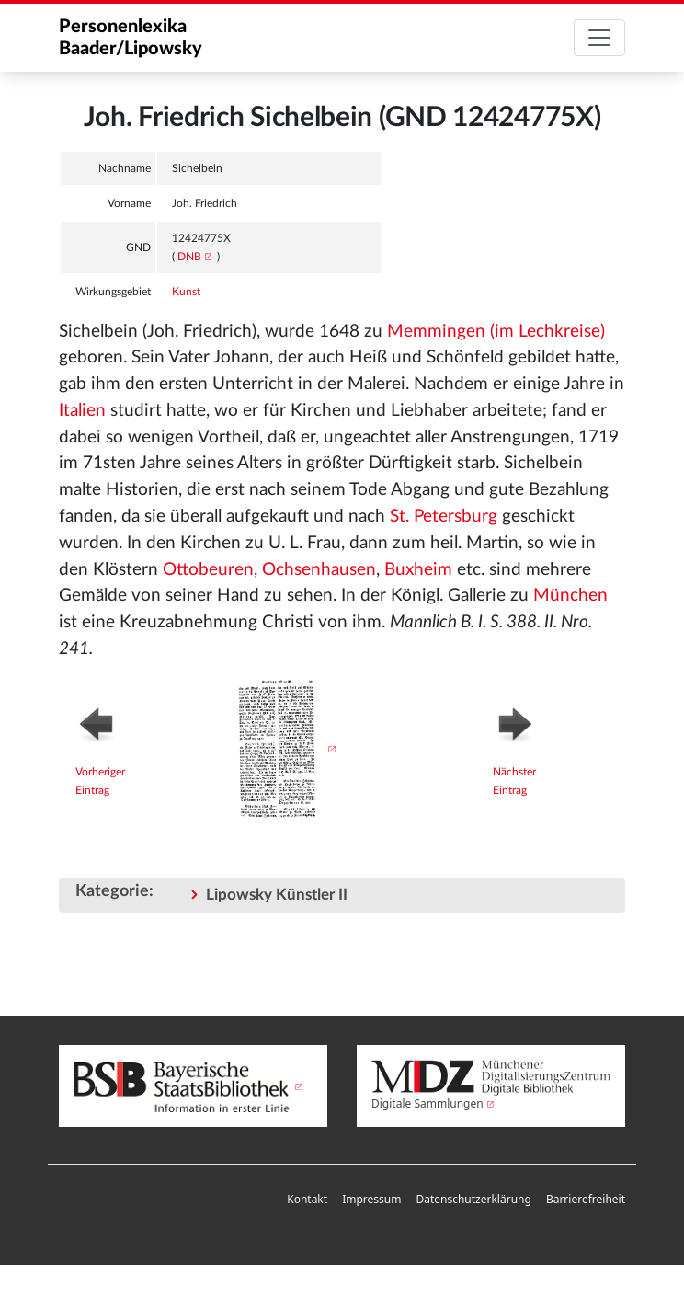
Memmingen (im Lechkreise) (496, 331)
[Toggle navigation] (599, 37)
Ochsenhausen (319, 570)
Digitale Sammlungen (427, 1103)
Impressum (371, 1199)
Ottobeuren (208, 570)
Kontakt (307, 1199)
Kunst (186, 291)
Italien (82, 410)
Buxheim (418, 570)
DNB (189, 256)
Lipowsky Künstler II (277, 894)
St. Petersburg (443, 516)
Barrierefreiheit (585, 1199)
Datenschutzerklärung (473, 1199)
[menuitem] (307, 1200)
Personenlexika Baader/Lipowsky (130, 37)
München (570, 595)
